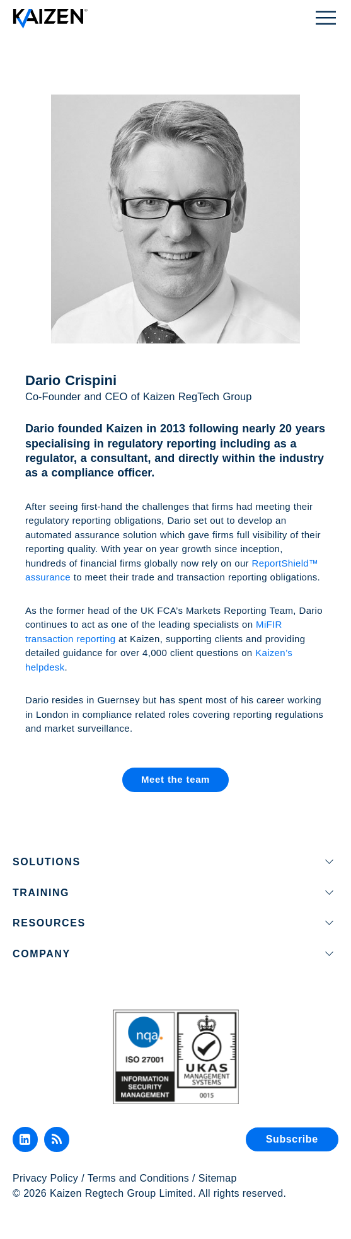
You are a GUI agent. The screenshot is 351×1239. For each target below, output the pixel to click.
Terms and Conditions (138, 1178)
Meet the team (175, 779)
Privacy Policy (45, 1178)
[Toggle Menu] (326, 17)
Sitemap (218, 1178)
